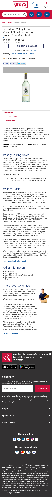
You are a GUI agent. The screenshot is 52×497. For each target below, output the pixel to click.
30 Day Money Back (22, 54)
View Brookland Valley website (15, 261)
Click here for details (10, 334)
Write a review (7, 38)
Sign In (46, 7)
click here (33, 51)
